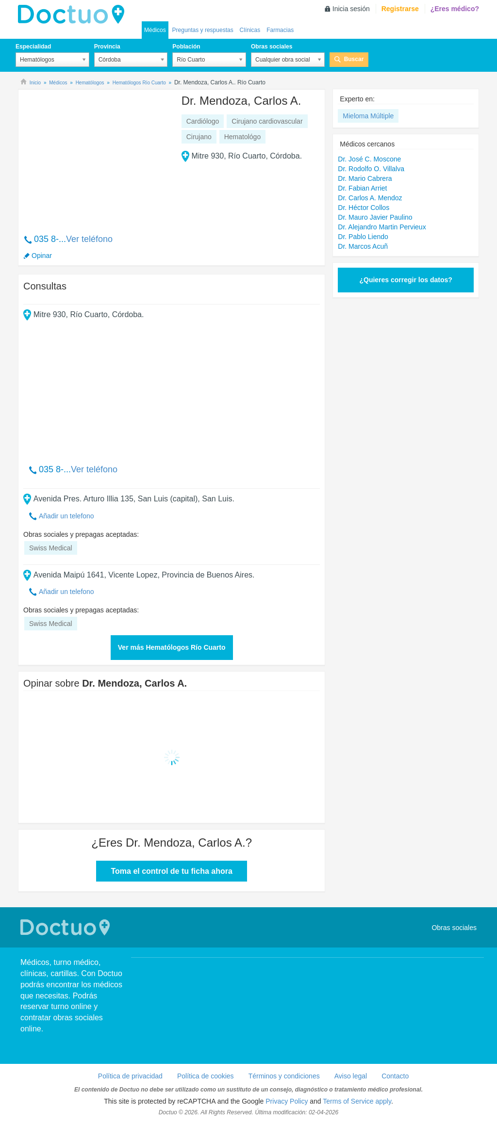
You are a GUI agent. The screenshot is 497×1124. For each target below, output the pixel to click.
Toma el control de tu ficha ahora (171, 871)
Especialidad (33, 46)
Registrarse (400, 9)
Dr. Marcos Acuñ (363, 246)
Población (186, 46)
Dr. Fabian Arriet (362, 188)
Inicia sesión (351, 9)
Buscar (354, 59)
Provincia (107, 46)
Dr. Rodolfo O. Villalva (371, 169)
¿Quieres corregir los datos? (405, 280)
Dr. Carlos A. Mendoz (370, 198)
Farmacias (280, 30)
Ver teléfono (89, 239)
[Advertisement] (97, 156)
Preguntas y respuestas (202, 30)
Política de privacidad (130, 1076)
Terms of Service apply (357, 1101)
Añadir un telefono (66, 516)
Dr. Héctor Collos (363, 207)
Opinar (42, 255)
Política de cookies (205, 1076)
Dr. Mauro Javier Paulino (375, 217)
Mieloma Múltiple (368, 116)
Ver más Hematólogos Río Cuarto (172, 647)
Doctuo (66, 927)
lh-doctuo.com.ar (74, 14)
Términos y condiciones (284, 1076)
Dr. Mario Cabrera (365, 178)
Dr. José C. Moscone (369, 159)
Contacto (395, 1076)
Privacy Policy (286, 1101)
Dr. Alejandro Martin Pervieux (382, 227)
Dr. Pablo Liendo (363, 237)
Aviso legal (350, 1076)
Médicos (155, 30)
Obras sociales (271, 46)
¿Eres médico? (455, 9)
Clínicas (250, 30)
